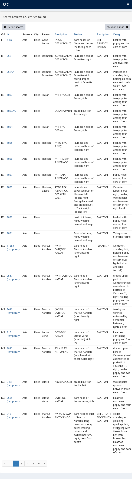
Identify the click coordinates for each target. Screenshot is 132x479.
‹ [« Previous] (4, 463)
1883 (9, 94)
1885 (9, 142)
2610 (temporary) (14, 311)
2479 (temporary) (14, 383)
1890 (9, 217)
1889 (9, 187)
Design (78, 34)
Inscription (61, 34)
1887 (9, 174)
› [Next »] (44, 463)
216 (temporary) (14, 334)
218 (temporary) (14, 415)
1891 (9, 233)
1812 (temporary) (14, 350)
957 (9, 55)
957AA (10, 71)
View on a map (117, 27)
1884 (9, 126)
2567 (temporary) (14, 277)
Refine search (13, 27)
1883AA (11, 110)
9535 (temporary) (14, 399)
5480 (9, 39)
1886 (9, 158)
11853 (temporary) (14, 247)
